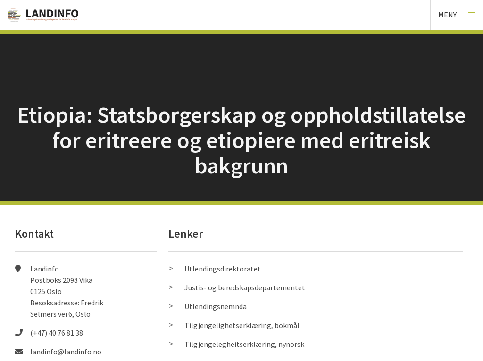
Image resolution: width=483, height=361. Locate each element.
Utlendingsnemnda (215, 306)
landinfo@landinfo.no (65, 351)
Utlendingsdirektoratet (222, 268)
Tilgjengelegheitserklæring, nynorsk (244, 344)
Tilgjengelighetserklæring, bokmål (242, 325)
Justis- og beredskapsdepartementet (244, 287)
